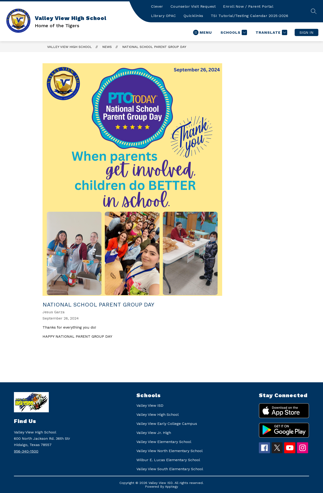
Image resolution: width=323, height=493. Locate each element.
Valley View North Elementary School (169, 451)
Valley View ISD (149, 405)
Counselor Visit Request (193, 6)
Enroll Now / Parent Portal (248, 6)
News (107, 47)
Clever (157, 6)
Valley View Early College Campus (166, 423)
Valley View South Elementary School (169, 469)
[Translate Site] (270, 32)
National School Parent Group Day (154, 47)
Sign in (306, 32)
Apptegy (171, 486)
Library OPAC (163, 15)
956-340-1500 (26, 451)
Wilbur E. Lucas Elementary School (168, 460)
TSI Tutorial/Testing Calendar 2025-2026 (249, 15)
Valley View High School (69, 47)
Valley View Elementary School (163, 442)
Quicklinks (193, 15)
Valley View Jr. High (153, 432)
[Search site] (313, 11)
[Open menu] (202, 32)
